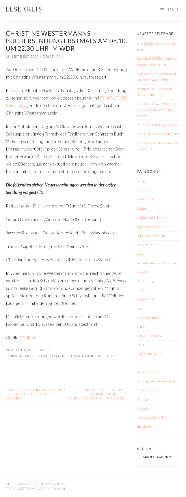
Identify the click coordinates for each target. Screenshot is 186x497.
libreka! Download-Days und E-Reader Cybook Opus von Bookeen (35, 394)
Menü (172, 9)
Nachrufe (142, 408)
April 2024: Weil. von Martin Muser (158, 134)
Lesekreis (24, 9)
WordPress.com (53, 488)
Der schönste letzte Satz (151, 235)
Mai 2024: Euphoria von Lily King (157, 125)
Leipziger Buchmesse (149, 354)
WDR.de (28, 337)
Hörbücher (143, 290)
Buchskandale (145, 199)
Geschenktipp (145, 281)
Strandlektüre (145, 426)
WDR (110, 356)
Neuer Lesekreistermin (150, 417)
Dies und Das (145, 245)
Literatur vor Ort (147, 372)
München (142, 399)
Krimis (141, 326)
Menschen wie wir (148, 390)
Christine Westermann (27, 356)
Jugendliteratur (146, 299)
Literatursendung (85, 356)
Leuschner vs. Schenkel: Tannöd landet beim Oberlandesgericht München (98, 394)
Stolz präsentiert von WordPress (35, 484)
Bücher (141, 208)
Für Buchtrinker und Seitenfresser (157, 263)
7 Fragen (142, 181)
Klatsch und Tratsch (149, 317)
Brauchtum (143, 190)
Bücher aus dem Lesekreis (153, 217)
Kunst (140, 344)
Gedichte (142, 272)
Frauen (45, 350)
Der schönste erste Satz (151, 226)
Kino (139, 308)
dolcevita (52, 56)
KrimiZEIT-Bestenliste (150, 335)
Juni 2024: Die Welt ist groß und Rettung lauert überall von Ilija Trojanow (157, 110)
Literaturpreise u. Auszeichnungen (157, 381)
